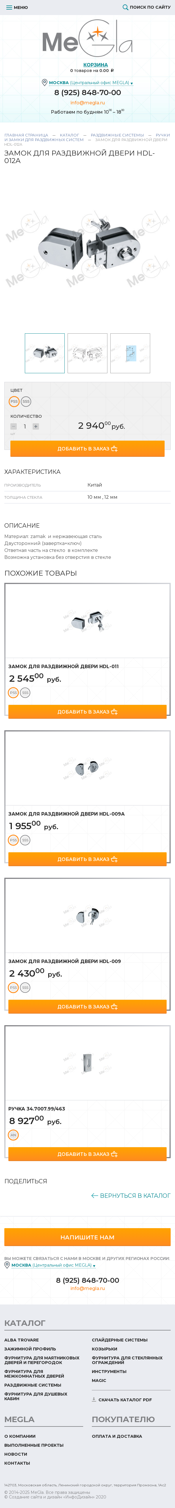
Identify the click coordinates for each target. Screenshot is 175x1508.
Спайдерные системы (120, 1340)
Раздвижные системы (117, 135)
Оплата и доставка (117, 1436)
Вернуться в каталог (135, 1196)
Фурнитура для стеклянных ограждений (127, 1360)
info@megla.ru (87, 103)
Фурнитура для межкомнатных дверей (34, 1374)
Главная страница (26, 135)
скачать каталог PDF (125, 1399)
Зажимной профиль (30, 1349)
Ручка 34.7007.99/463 (36, 1109)
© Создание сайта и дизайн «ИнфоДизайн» (49, 1497)
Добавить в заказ (83, 449)
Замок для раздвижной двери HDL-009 (64, 961)
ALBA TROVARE (21, 1340)
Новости (15, 1454)
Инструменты (109, 1371)
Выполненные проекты (34, 1445)
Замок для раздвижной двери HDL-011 (63, 666)
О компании (20, 1436)
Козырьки (104, 1349)
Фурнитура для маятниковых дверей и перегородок (41, 1360)
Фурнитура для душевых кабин (35, 1396)
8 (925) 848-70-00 (87, 92)
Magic (99, 1380)
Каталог (69, 135)
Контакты (17, 1463)
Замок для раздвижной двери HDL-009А (66, 814)
